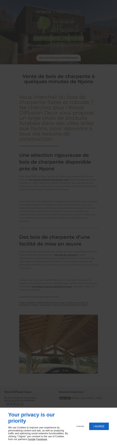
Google (32, 439)
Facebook (41, 439)
